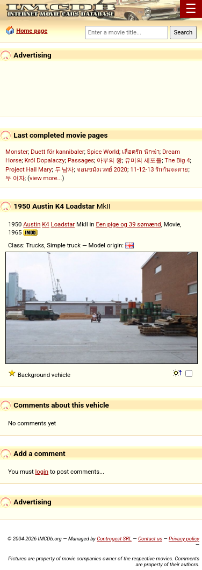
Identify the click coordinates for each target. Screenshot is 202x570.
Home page (31, 30)
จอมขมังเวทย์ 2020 (102, 169)
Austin (31, 224)
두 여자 (15, 178)
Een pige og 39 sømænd (128, 224)
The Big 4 (177, 160)
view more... (46, 178)
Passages (81, 160)
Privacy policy (184, 539)
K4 (45, 224)
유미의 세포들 (143, 160)
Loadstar (63, 224)
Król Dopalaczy (44, 160)
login (42, 471)
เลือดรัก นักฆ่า (141, 151)
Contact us (150, 539)
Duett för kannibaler (57, 151)
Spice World (103, 151)
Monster (16, 151)
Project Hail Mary (28, 169)
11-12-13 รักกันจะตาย (159, 169)
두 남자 (64, 169)
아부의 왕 (109, 160)
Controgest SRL (114, 539)
